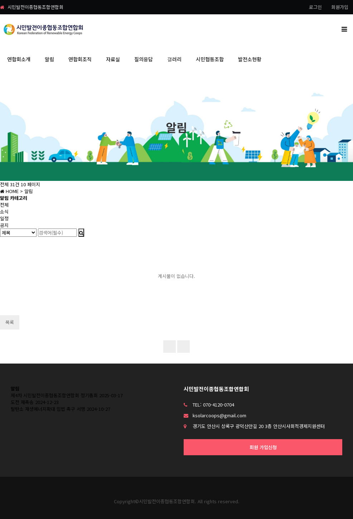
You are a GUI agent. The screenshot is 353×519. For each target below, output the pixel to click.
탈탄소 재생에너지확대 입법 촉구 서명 (48, 408)
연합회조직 (80, 59)
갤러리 (174, 59)
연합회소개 (18, 59)
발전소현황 (249, 59)
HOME (9, 191)
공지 (4, 225)
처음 (169, 346)
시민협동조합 (210, 59)
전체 (4, 204)
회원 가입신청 (263, 447)
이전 (183, 346)
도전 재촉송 (22, 402)
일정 (4, 218)
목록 (9, 322)
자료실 (113, 59)
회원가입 (339, 7)
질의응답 (143, 59)
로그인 (315, 7)
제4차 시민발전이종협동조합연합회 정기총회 (54, 395)
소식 (4, 211)
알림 (49, 59)
